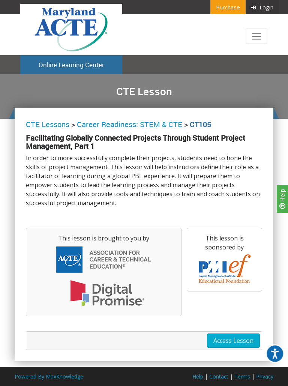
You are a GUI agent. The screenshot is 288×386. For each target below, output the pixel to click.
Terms (242, 376)
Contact (218, 376)
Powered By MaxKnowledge (49, 376)
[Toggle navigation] (256, 36)
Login (262, 7)
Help (282, 199)
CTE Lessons (47, 124)
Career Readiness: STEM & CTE (129, 124)
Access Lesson (233, 340)
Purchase (228, 7)
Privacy (264, 376)
